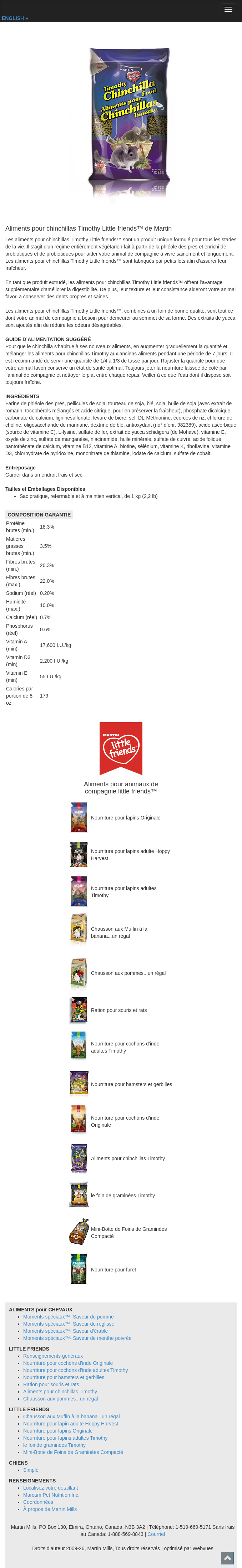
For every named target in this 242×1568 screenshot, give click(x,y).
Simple (31, 1470)
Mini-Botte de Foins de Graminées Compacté (73, 1452)
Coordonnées (38, 1502)
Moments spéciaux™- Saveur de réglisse (68, 1324)
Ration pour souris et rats (51, 1384)
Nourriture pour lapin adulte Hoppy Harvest (70, 1423)
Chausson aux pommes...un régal (60, 1399)
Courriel (156, 1534)
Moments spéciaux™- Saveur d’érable (65, 1331)
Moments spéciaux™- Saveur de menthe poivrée (77, 1338)
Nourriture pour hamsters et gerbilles (63, 1377)
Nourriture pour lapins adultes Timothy (65, 1438)
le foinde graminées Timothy (54, 1445)
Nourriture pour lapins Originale (58, 1431)
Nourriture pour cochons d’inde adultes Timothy (75, 1370)
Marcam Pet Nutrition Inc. (51, 1495)
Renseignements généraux (53, 1356)
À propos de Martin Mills (50, 1509)
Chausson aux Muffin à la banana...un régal (71, 1416)
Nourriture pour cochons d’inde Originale (68, 1363)
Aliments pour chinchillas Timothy (60, 1391)
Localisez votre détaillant (50, 1488)
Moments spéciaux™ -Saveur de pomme (68, 1317)
